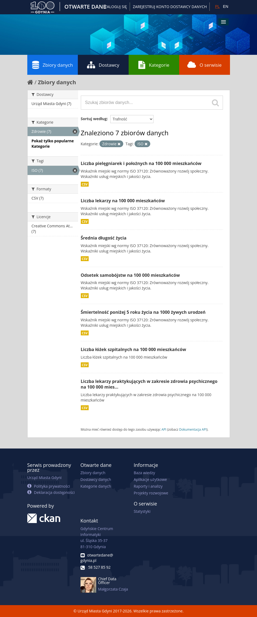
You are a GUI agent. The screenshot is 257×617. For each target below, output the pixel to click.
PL (217, 6)
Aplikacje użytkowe (150, 479)
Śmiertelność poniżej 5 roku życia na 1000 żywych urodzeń (143, 312)
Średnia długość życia (103, 238)
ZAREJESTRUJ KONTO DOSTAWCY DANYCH (170, 6)
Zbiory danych (52, 65)
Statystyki (142, 511)
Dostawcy (103, 65)
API (163, 429)
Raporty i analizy (148, 486)
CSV (85, 184)
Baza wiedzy (144, 472)
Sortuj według (94, 118)
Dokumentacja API (193, 429)
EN (225, 6)
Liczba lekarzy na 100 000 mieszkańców (123, 201)
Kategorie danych (96, 486)
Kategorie (153, 65)
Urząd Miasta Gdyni (44, 477)
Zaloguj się (116, 6)
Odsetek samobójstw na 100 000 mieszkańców (130, 275)
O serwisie (204, 65)
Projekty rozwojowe (151, 492)
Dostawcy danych (96, 479)
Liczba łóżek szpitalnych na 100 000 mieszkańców (133, 349)
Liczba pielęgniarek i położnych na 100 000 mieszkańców (141, 163)
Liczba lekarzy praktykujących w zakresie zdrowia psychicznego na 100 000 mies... (149, 384)
